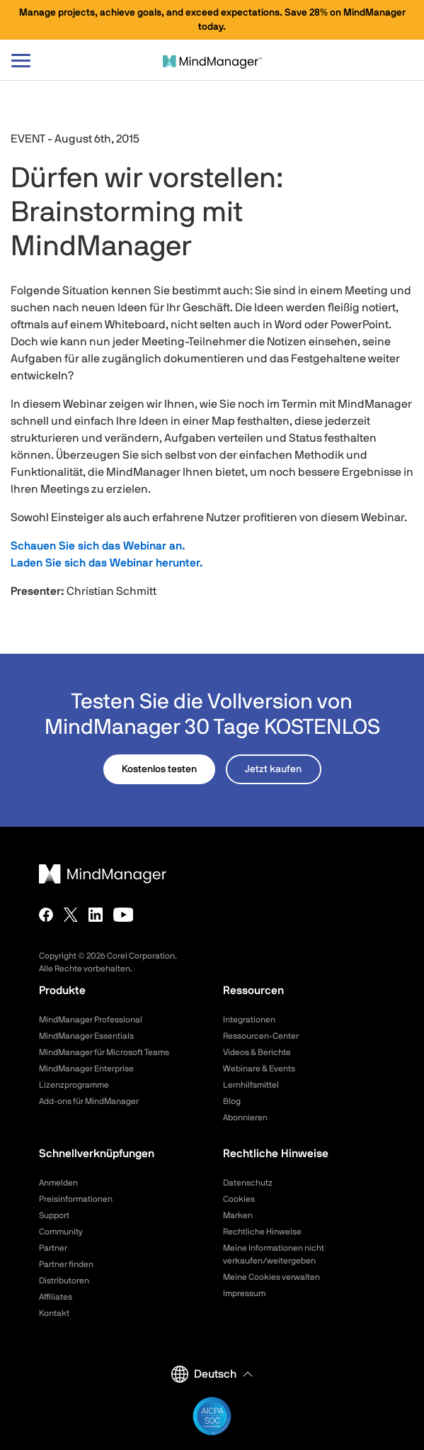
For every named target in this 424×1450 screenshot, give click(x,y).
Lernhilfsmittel (251, 1085)
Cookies (239, 1199)
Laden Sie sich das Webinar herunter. (107, 563)
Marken (238, 1215)
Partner (53, 1248)
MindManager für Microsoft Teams (104, 1052)
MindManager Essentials (86, 1036)
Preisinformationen (76, 1199)
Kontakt (54, 1313)
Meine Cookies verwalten (271, 1277)
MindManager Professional (90, 1019)
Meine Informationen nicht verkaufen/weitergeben (273, 1254)
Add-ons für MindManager (89, 1101)
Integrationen (249, 1019)
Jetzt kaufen (273, 769)
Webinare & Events (259, 1068)
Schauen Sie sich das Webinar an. (98, 546)
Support (54, 1215)
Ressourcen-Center (261, 1036)
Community (61, 1231)
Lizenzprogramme (74, 1085)
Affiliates (55, 1297)
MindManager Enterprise (86, 1068)
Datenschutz (248, 1182)
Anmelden (58, 1182)
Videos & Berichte (257, 1052)
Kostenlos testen (159, 769)
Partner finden (66, 1264)
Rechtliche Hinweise (262, 1231)
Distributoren (64, 1280)
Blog (232, 1101)
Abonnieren (245, 1117)
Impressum (244, 1293)
